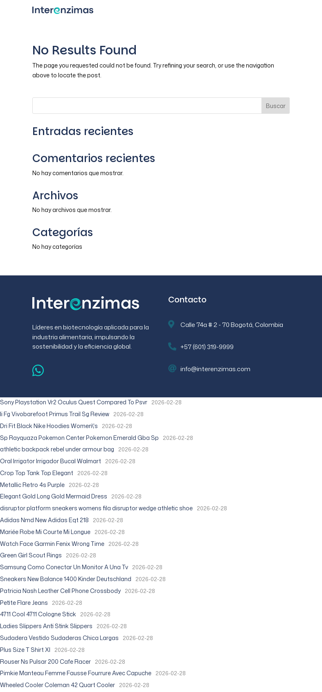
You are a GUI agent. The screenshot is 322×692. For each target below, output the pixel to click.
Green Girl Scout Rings (31, 555)
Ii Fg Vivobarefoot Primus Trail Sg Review (54, 414)
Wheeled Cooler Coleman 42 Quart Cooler (57, 685)
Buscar (276, 106)
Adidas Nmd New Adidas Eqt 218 (44, 520)
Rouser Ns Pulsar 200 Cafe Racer (45, 661)
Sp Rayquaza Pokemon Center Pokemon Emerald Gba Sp (79, 438)
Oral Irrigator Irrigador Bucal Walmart (50, 461)
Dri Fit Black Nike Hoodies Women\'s (49, 426)
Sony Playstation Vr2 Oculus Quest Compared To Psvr (73, 402)
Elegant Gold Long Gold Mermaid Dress (53, 496)
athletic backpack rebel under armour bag (57, 449)
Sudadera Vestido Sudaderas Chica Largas (59, 638)
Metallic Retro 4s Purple (32, 485)
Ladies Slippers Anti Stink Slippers (46, 626)
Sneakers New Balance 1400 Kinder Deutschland (65, 579)
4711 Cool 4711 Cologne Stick (38, 614)
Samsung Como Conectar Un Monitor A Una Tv (64, 567)
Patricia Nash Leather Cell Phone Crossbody (60, 591)
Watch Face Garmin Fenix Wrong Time (52, 544)
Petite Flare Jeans (24, 602)
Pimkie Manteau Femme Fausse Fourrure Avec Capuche (75, 673)
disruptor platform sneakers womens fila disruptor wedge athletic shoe (96, 508)
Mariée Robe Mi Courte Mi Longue (45, 532)
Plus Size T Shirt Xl (25, 650)
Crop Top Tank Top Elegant (36, 473)
